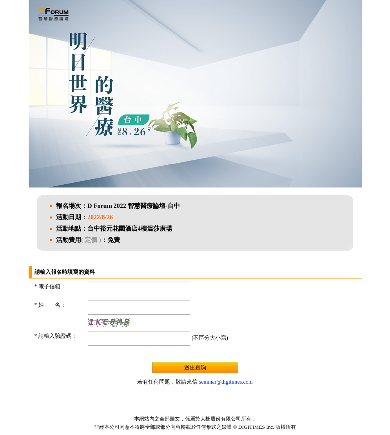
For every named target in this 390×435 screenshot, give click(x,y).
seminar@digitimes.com (226, 382)
